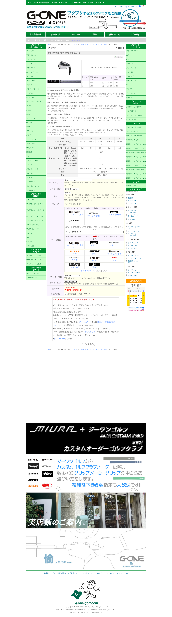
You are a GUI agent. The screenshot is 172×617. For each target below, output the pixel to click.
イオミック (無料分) (94, 216)
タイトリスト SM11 (134, 273)
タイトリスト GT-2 (133, 245)
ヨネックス (30, 173)
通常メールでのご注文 (106, 322)
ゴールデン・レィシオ (33, 102)
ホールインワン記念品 (33, 255)
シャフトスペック (132, 131)
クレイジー (30, 97)
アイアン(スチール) (32, 224)
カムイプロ (30, 76)
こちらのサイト (90, 332)
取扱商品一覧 (36, 34)
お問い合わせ (114, 34)
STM (94, 254)
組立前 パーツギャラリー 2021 (136, 165)
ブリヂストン (130, 93)
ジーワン (29, 106)
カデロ (74, 260)
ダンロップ (130, 76)
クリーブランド (131, 68)
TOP (114, 6)
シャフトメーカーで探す (134, 115)
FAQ (95, 34)
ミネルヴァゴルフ (32, 160)
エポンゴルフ (30, 68)
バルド (28, 135)
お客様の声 (55, 34)
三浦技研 (29, 152)
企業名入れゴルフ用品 (33, 259)
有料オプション (87, 271)
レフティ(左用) (31, 246)
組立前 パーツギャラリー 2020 (136, 169)
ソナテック (30, 131)
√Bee (94, 267)
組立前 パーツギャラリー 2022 (136, 161)
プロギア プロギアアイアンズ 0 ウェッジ (94, 44)
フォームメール (85, 322)
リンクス (29, 177)
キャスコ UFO (132, 248)
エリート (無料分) (114, 215)
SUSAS (74, 254)
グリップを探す (131, 119)
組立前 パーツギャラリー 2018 (136, 178)
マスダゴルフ (30, 143)
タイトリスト (130, 72)
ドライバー (30, 199)
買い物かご (132, 6)
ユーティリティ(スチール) (34, 216)
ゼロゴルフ (30, 122)
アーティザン (30, 51)
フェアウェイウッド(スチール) (35, 205)
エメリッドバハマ (32, 72)
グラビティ (30, 93)
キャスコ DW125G (133, 275)
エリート (94, 245)
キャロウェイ (130, 63)
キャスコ (29, 85)
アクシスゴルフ (31, 59)
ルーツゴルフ (30, 182)
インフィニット (31, 63)
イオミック (114, 245)
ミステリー (30, 156)
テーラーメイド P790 (134, 258)
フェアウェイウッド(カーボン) (35, 211)
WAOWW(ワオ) (31, 190)
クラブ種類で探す (132, 111)
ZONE (28, 126)
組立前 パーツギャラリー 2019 (136, 174)
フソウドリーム (31, 139)
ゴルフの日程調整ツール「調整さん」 (65, 573)
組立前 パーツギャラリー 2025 (136, 148)
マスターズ (30, 148)
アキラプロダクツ (32, 55)
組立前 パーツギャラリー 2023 (136, 157)
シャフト (29, 241)
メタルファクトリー (32, 169)
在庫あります (77, 40)
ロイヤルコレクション (33, 186)
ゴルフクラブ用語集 (132, 140)
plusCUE (94, 260)
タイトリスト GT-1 (133, 243)
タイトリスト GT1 (133, 231)
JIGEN (28, 114)
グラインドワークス (32, 89)
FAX (54, 325)
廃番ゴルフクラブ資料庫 (134, 135)
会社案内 (47, 573)
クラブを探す (134, 34)
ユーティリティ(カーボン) (34, 220)
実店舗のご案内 (131, 185)
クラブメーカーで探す (133, 107)
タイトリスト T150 (133, 255)
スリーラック (30, 118)
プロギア (74, 44)
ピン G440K (131, 219)
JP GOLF (29, 110)
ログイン (122, 6)
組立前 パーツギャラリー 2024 (136, 152)
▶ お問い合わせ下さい (74, 290)
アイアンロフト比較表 (133, 127)
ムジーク (29, 165)
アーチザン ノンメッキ (135, 270)
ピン (127, 85)
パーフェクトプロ (114, 254)
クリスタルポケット (88, 573)
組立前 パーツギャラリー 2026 (136, 144)
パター (28, 237)
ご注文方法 (75, 34)
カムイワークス (31, 80)
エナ (127, 55)
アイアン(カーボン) (32, 229)
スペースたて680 (31, 277)
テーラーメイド (131, 80)
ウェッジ (29, 233)
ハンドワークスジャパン (34, 273)
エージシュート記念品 (33, 264)
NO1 (114, 260)
